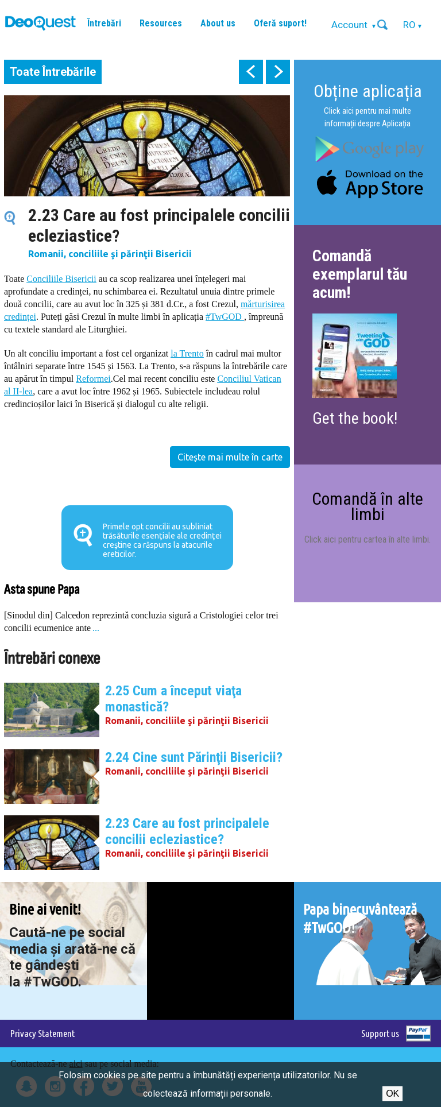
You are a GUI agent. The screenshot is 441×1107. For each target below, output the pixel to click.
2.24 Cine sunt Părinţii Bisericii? (194, 757)
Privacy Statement (42, 1033)
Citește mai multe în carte (230, 457)
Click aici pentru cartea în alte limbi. (367, 539)
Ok (392, 1093)
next (278, 72)
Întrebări (104, 23)
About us (217, 23)
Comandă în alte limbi (367, 506)
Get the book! (354, 418)
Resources (161, 23)
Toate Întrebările (53, 72)
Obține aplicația (368, 91)
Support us (380, 1033)
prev (251, 72)
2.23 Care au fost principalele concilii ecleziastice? (187, 831)
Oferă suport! (280, 23)
